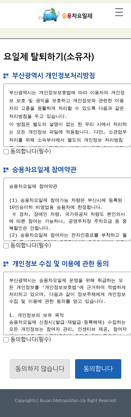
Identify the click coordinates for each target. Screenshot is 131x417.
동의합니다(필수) (30, 151)
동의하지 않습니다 (39, 369)
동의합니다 (98, 369)
